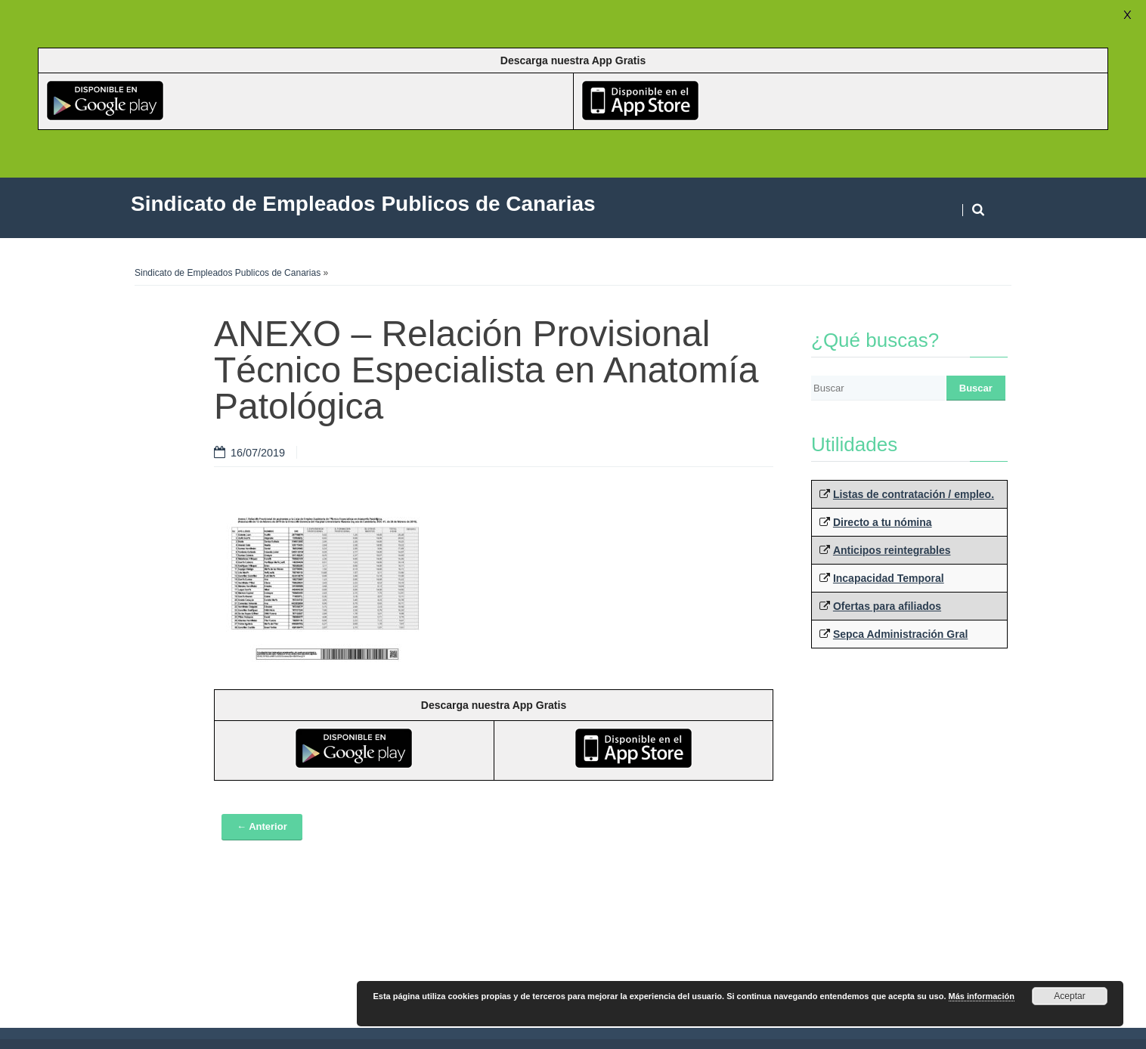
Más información (981, 996)
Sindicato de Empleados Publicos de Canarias (228, 273)
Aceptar (1069, 996)
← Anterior (262, 826)
